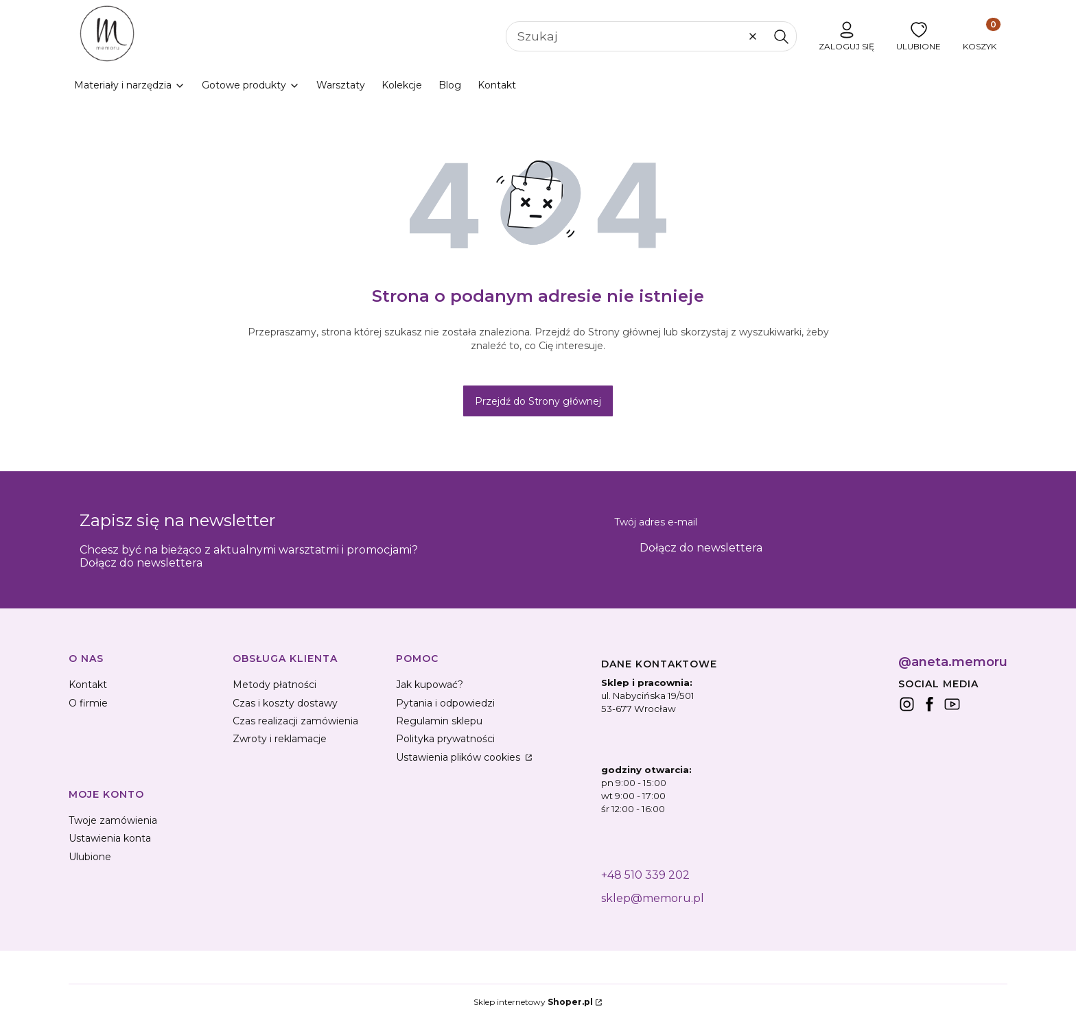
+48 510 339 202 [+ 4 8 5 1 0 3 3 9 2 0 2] (645, 874)
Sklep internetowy (533, 1002)
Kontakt (88, 684)
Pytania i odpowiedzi (445, 703)
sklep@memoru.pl (652, 898)
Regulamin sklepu (439, 721)
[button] (781, 36)
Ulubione (90, 857)
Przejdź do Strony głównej (538, 401)
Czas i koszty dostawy (285, 703)
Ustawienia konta (110, 838)
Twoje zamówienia (113, 820)
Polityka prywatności (445, 739)
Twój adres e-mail (655, 522)
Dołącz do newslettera (701, 547)
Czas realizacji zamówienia (295, 721)
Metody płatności (274, 684)
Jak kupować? (429, 684)
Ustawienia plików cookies (459, 757)
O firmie (88, 703)
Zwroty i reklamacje (280, 739)
